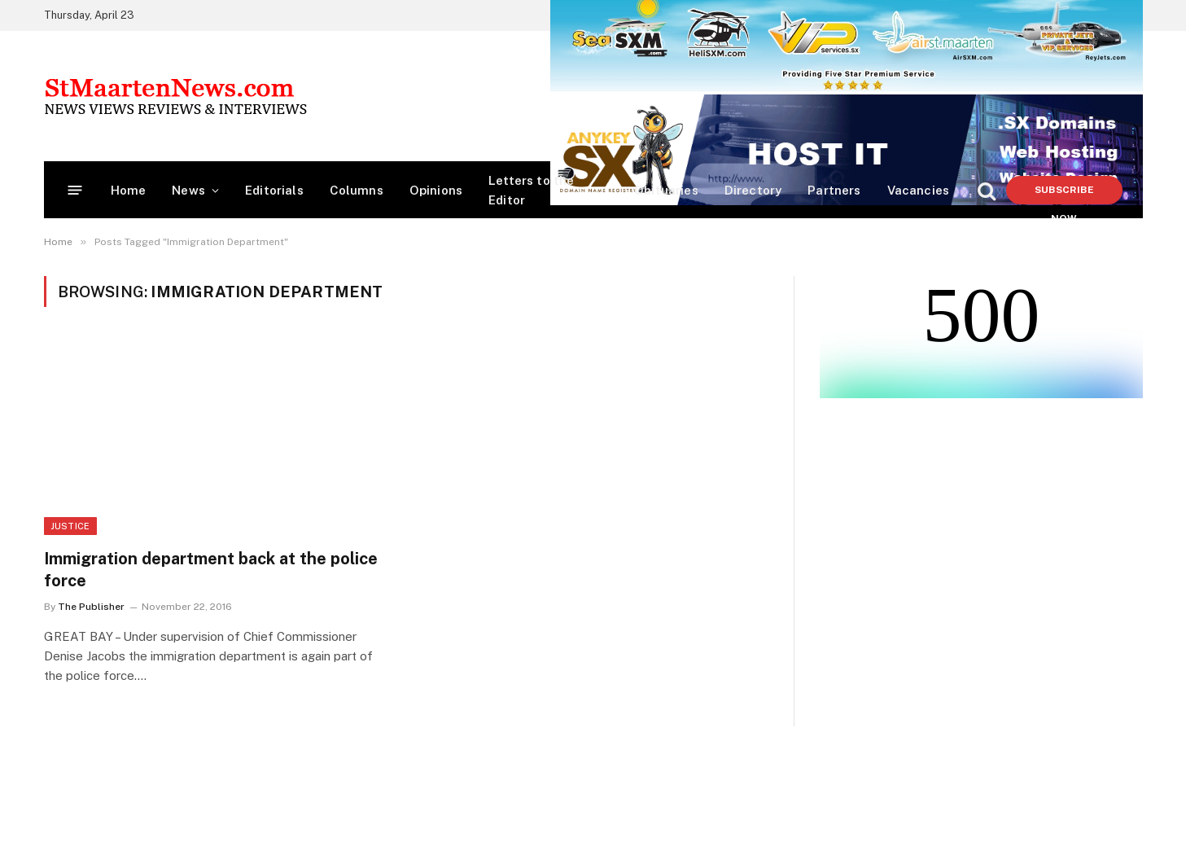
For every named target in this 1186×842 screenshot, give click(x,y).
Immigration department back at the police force (211, 569)
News (188, 190)
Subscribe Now (1064, 194)
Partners (833, 190)
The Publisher (91, 606)
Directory (753, 190)
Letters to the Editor (531, 190)
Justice (70, 526)
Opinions (435, 190)
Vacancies (918, 190)
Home (129, 190)
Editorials (274, 190)
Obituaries (666, 190)
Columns (356, 190)
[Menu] (74, 190)
